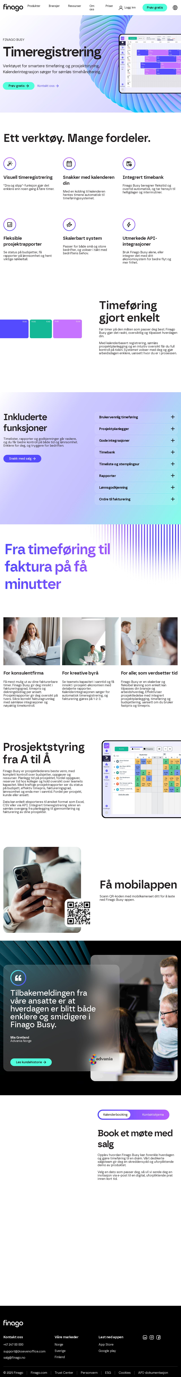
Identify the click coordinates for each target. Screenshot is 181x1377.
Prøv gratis (155, 7)
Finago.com (39, 1374)
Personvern (89, 1374)
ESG (108, 1374)
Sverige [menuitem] (59, 1352)
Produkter (33, 6)
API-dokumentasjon (153, 1374)
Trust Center (64, 1374)
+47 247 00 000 (13, 1346)
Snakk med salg (20, 458)
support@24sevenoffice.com (24, 1353)
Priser (109, 6)
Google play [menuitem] (107, 1352)
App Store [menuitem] (106, 1346)
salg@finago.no (14, 1359)
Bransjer (54, 6)
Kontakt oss (46, 85)
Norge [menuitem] (58, 1346)
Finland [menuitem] (59, 1359)
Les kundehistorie (29, 1064)
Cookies (124, 1374)
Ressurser (74, 6)
